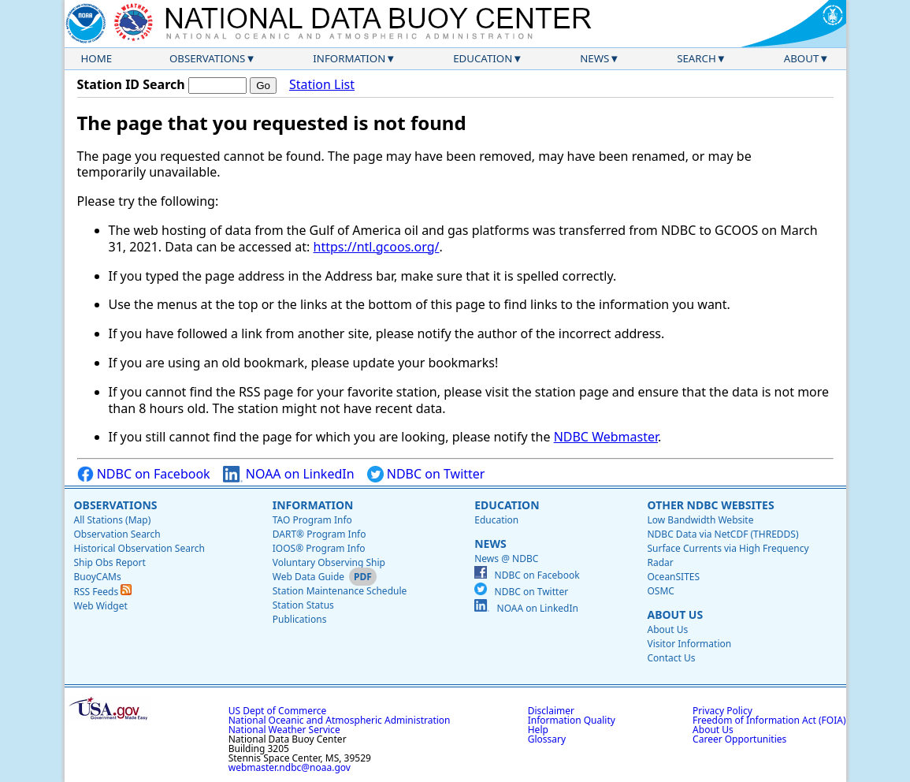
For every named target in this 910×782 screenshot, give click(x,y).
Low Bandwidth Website (700, 520)
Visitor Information (689, 643)
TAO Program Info (312, 520)
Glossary (547, 739)
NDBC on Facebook (143, 474)
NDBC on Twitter (426, 474)
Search (696, 58)
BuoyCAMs (97, 576)
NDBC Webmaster (606, 436)
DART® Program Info (319, 534)
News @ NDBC (506, 558)
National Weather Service (284, 729)
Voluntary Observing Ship (329, 562)
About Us (675, 614)
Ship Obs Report (110, 562)
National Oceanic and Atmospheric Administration (339, 720)
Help (538, 729)
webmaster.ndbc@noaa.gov (289, 767)
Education (482, 58)
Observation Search (117, 534)
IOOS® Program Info (319, 548)
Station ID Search (131, 84)
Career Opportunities (739, 739)
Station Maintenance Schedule (340, 591)
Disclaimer (551, 710)
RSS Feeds (103, 591)
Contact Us (671, 658)
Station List (322, 84)
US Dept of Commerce (277, 710)
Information (349, 58)
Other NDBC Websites (710, 504)
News (594, 58)
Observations (207, 58)
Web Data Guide (308, 576)
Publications (300, 619)
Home (97, 58)
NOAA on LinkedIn (289, 474)
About (801, 58)
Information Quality (571, 720)
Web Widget (101, 606)
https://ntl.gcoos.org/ (377, 246)
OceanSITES (673, 576)
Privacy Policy (722, 710)
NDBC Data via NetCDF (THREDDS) (722, 534)
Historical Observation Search (139, 548)
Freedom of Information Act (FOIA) (769, 720)
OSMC (660, 591)
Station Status (303, 605)
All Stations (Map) (112, 520)
